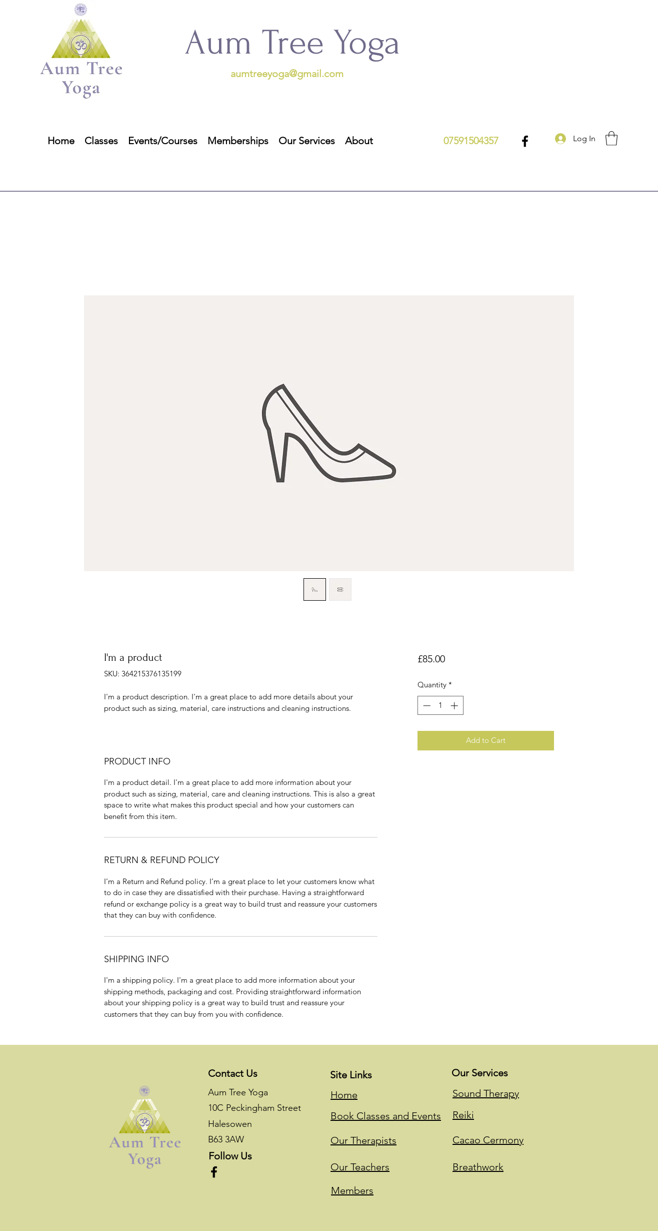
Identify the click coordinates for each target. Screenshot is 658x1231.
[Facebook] (525, 141)
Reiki (463, 1115)
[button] (307, 140)
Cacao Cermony (488, 1140)
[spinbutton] (440, 705)
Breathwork (478, 1167)
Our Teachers (360, 1167)
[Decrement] (425, 705)
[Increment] (455, 705)
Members (352, 1190)
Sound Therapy (485, 1093)
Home (344, 1095)
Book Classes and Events (385, 1116)
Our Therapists (363, 1140)
